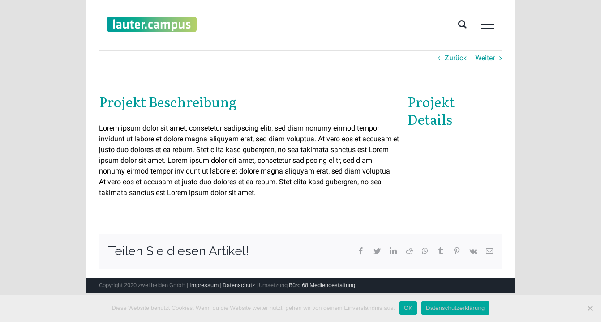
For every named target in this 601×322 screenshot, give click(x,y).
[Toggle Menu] (487, 25)
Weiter (485, 58)
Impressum (204, 285)
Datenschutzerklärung (455, 308)
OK (408, 308)
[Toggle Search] (462, 24)
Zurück (456, 58)
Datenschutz (239, 285)
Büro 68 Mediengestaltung (322, 285)
